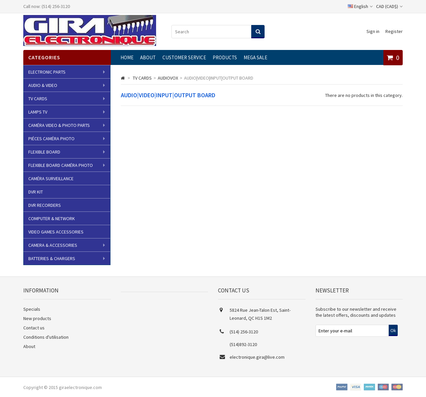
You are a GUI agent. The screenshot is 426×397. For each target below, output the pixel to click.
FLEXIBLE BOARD (44, 152)
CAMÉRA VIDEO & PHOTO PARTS (59, 125)
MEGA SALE (255, 57)
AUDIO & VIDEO (42, 85)
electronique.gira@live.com (257, 357)
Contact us (34, 328)
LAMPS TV (37, 112)
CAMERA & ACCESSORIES (52, 245)
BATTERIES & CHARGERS (51, 258)
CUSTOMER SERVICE (184, 57)
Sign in (372, 31)
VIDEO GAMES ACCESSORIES (56, 232)
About (148, 57)
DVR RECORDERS (44, 205)
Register (394, 31)
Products (225, 57)
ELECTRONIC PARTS (47, 72)
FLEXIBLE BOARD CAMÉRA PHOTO (60, 165)
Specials (31, 309)
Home (126, 57)
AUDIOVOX (168, 78)
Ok (393, 330)
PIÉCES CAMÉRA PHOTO (51, 139)
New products (37, 318)
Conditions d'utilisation (46, 337)
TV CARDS (37, 99)
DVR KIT (35, 192)
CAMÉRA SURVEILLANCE (51, 179)
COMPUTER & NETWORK (51, 218)
